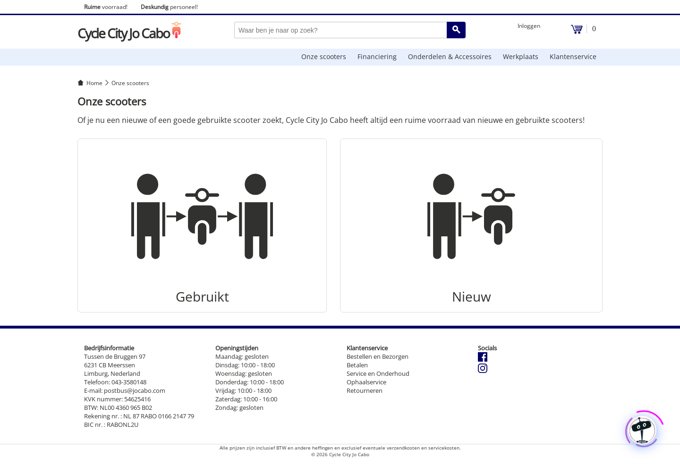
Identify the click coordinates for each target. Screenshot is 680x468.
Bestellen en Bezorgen (377, 356)
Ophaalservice (366, 382)
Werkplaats (520, 56)
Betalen (357, 365)
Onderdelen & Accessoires (450, 56)
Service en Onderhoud (378, 373)
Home (94, 83)
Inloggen (529, 26)
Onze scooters (323, 56)
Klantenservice (573, 56)
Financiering (377, 56)
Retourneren (364, 390)
